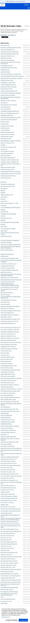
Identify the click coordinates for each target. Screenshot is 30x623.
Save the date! (4, 197)
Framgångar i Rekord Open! (7, 115)
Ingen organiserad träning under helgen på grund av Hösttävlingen (11, 247)
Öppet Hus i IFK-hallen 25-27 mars (8, 336)
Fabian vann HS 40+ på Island (7, 60)
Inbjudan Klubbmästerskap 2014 (8, 323)
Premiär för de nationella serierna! (9, 263)
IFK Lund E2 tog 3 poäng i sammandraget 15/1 (11, 531)
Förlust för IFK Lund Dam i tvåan (8, 469)
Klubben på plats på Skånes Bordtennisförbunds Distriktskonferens (10, 284)
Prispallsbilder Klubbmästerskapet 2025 (10, 111)
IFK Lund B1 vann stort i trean (7, 490)
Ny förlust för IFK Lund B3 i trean (8, 485)
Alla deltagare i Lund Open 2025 (8, 82)
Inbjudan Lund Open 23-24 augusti (8, 86)
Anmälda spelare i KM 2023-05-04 (8, 430)
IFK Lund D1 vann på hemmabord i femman (10, 509)
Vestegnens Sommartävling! (7, 126)
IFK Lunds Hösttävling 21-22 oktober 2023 (10, 401)
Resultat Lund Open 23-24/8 (7, 80)
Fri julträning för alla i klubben (7, 372)
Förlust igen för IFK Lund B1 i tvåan (8, 380)
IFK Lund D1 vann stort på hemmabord (9, 563)
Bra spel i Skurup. (5, 124)
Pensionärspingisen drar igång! (8, 228)
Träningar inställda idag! (6, 415)
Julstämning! (3, 182)
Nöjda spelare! (4, 230)
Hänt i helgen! (4, 226)
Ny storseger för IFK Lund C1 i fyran (9, 463)
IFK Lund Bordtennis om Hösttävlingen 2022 (10, 575)
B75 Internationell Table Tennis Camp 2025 (10, 171)
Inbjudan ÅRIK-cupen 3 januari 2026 (9, 67)
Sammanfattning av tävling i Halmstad (9, 587)
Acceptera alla (23, 620)
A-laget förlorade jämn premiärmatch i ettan (11, 580)
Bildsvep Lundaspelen (6, 155)
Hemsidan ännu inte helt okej (7, 169)
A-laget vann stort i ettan (6, 554)
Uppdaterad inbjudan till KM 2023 (8, 436)
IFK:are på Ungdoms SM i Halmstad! (9, 104)
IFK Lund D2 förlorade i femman (8, 533)
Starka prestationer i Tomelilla (7, 134)
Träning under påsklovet (6, 444)
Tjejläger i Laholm (5, 504)
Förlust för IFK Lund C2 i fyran (7, 548)
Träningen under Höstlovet (7, 387)
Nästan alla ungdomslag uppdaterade (9, 521)
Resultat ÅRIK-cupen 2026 (6, 65)
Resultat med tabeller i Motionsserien (9, 498)
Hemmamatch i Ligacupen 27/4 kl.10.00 (9, 321)
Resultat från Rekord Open (7, 367)
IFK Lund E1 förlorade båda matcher (9, 544)
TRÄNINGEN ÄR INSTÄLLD (6, 424)
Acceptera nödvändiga (11, 620)
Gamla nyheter (4, 603)
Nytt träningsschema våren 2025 (8, 175)
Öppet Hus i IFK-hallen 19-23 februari (9, 348)
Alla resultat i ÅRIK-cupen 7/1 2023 (8, 565)
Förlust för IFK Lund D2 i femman (8, 461)
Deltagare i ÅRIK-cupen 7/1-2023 (8, 567)
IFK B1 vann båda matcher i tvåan (8, 399)
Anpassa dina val (6, 617)
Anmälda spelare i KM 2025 (7, 136)
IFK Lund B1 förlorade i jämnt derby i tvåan (10, 391)
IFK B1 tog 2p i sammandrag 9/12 (8, 376)
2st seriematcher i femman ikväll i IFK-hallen (11, 511)
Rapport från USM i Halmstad (7, 308)
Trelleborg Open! (4, 256)
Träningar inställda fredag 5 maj (8, 432)
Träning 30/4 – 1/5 (5, 434)
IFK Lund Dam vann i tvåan (7, 467)
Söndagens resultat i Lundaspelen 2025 (10, 160)
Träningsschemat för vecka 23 (7, 419)
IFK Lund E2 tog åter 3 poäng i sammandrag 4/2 (11, 476)
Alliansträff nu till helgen (6, 242)
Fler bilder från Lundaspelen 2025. (8, 147)
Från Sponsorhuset (5, 45)
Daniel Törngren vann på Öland (8, 95)
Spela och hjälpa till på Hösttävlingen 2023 (10, 397)
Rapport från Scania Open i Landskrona (10, 384)
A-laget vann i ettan (5, 492)
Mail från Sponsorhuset (6, 218)
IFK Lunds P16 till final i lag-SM (7, 357)
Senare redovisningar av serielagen (9, 496)
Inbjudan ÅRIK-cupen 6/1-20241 (8, 374)
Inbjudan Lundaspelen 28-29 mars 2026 (10, 54)
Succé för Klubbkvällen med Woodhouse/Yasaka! (12, 76)
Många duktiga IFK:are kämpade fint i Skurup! (11, 279)
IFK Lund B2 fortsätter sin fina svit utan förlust (11, 556)
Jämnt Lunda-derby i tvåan (7, 359)
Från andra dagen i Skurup (7, 589)
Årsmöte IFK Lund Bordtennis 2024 (8, 340)
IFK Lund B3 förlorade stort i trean (8, 487)
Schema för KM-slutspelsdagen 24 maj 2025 (11, 117)
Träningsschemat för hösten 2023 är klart (10, 411)
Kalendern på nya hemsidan (7, 571)
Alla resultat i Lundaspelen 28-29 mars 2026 (10, 47)
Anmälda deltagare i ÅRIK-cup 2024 (9, 365)
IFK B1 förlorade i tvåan (11, 26)
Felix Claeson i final (5, 355)
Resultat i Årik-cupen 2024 (6, 363)
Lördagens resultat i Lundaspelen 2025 (9, 162)
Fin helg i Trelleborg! (5, 130)
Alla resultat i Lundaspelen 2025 (8, 157)
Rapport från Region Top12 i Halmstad (9, 573)
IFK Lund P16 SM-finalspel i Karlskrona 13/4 (10, 327)
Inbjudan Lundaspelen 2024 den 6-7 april (10, 338)
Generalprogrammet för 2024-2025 (8, 300)
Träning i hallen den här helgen (8, 422)
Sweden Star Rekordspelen (7, 250)
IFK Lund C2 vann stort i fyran (7, 502)
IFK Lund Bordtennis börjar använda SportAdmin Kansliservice (9, 594)
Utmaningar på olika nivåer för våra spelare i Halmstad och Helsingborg (11, 275)
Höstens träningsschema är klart (8, 84)
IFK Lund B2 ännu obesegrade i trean (9, 480)
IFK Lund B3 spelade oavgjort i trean (9, 542)
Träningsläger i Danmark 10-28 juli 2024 (9, 315)
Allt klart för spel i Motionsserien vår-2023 (10, 524)
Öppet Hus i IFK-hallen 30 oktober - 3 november (11, 389)
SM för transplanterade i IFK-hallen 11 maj (10, 319)
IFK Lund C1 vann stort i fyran (7, 535)
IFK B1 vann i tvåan (5, 353)
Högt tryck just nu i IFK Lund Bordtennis (9, 277)
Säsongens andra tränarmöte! (8, 186)
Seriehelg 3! (3, 205)
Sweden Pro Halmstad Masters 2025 (9, 91)
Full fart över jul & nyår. (6, 178)
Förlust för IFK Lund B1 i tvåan (7, 382)
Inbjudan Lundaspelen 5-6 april (8, 167)
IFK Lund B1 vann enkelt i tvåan (8, 393)
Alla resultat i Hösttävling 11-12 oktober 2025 (11, 74)
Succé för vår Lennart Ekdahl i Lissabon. (10, 258)
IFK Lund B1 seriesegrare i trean (8, 471)
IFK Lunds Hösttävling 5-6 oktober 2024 (9, 270)
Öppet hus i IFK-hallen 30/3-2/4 (8, 49)
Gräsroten (3, 216)
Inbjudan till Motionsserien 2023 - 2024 (9, 409)
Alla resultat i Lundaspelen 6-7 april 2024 (10, 329)
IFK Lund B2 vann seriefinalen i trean (9, 552)
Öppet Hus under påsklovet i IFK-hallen (10, 442)
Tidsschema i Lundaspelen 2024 (8, 334)
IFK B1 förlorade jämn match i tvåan (9, 344)
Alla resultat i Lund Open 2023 (7, 446)
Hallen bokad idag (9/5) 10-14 (7, 312)
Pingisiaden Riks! (4, 211)
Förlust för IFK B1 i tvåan (6, 351)
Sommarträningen (5, 413)
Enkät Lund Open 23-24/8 (6, 89)
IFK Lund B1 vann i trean (6, 546)
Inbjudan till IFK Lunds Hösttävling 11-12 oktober (11, 78)
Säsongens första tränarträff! (7, 266)
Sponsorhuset (4, 102)
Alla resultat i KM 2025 (6, 109)
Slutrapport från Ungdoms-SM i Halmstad (10, 306)
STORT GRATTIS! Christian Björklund (9, 119)
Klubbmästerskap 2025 (6, 138)
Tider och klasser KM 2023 (7, 428)
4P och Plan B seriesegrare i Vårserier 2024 (10, 310)
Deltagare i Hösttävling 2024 (7, 254)
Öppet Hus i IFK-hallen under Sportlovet (10, 457)
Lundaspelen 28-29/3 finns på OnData (9, 51)
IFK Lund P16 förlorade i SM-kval (8, 599)
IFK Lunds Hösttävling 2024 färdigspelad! (10, 240)
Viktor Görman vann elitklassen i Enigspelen (11, 93)
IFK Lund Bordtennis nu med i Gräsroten (10, 287)
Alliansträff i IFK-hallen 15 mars (8, 56)
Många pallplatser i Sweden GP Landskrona (11, 140)
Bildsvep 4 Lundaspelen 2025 (7, 132)
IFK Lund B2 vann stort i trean (7, 478)
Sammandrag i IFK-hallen (6, 513)
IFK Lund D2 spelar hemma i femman (9, 561)
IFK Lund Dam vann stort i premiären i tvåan (11, 582)
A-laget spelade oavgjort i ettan (8, 494)
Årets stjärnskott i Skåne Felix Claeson (9, 591)
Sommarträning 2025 (5, 107)
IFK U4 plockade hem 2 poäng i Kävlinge (10, 222)
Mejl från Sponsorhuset (6, 58)
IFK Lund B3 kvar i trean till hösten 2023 (9, 474)
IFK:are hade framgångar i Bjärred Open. (10, 113)
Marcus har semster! (5, 294)
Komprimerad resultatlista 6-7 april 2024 (10, 332)
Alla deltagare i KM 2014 (6, 317)
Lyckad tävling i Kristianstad (7, 153)
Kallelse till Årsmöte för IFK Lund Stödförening (11, 448)
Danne (2, 597)
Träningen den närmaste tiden (8, 184)
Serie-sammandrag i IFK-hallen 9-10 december (11, 378)
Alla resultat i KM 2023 (6, 417)
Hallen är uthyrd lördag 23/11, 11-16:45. (9, 203)
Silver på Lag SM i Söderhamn (7, 151)
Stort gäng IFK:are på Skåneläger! (8, 214)
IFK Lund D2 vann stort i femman (8, 506)
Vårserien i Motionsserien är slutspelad (10, 426)
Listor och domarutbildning (7, 395)
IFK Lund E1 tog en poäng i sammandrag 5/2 (11, 465)
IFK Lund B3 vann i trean (6, 539)
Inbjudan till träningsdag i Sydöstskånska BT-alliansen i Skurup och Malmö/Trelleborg (11, 519)
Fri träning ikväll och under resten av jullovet (11, 569)
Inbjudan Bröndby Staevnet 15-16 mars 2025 (11, 173)
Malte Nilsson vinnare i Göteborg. (8, 100)
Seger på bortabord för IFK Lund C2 (9, 459)
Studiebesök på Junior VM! (7, 194)
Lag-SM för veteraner (5, 72)
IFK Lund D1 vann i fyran (6, 601)
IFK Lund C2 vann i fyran (6, 537)
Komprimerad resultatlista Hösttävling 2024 (10, 244)
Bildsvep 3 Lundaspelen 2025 (7, 143)
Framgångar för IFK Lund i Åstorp (8, 346)
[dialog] (15, 614)
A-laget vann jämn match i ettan (8, 578)
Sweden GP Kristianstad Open (8, 268)
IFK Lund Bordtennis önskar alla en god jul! (10, 370)
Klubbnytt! (3, 190)
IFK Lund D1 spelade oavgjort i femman (9, 529)
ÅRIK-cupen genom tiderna (7, 292)
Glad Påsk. (3, 145)
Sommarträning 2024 (5, 304)
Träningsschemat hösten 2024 (7, 282)
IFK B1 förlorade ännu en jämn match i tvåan (11, 342)
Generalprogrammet (5, 407)
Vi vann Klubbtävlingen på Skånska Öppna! (11, 207)
